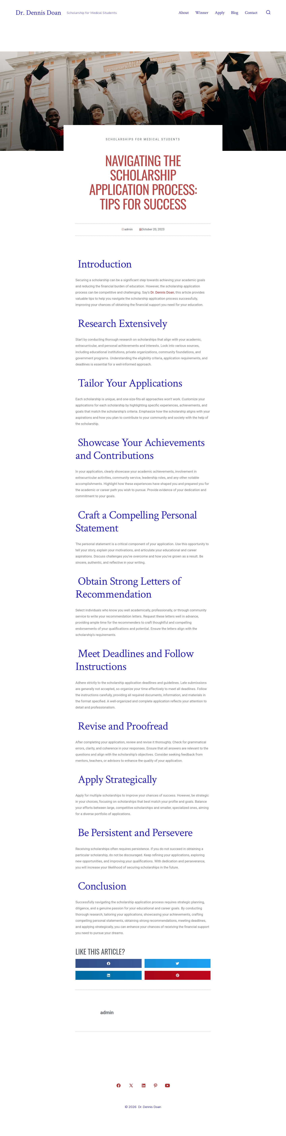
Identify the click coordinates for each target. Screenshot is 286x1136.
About (184, 12)
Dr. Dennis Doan (162, 292)
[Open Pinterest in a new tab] (155, 1085)
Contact (251, 12)
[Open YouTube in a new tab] (167, 1085)
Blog (234, 12)
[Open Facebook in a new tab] (118, 1085)
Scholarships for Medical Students (143, 139)
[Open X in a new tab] (131, 1085)
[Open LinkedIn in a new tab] (143, 1085)
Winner (201, 12)
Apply (219, 12)
